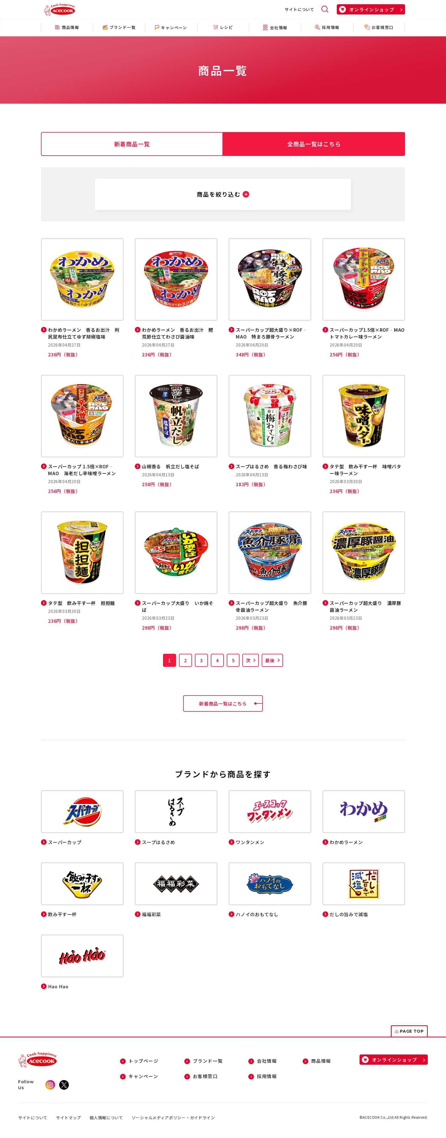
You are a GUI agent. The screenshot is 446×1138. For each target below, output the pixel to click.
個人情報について (106, 1117)
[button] (223, 194)
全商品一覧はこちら (314, 144)
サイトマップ (68, 1117)
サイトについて (299, 9)
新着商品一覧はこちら (231, 703)
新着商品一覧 (132, 144)
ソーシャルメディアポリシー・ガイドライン (173, 1117)
